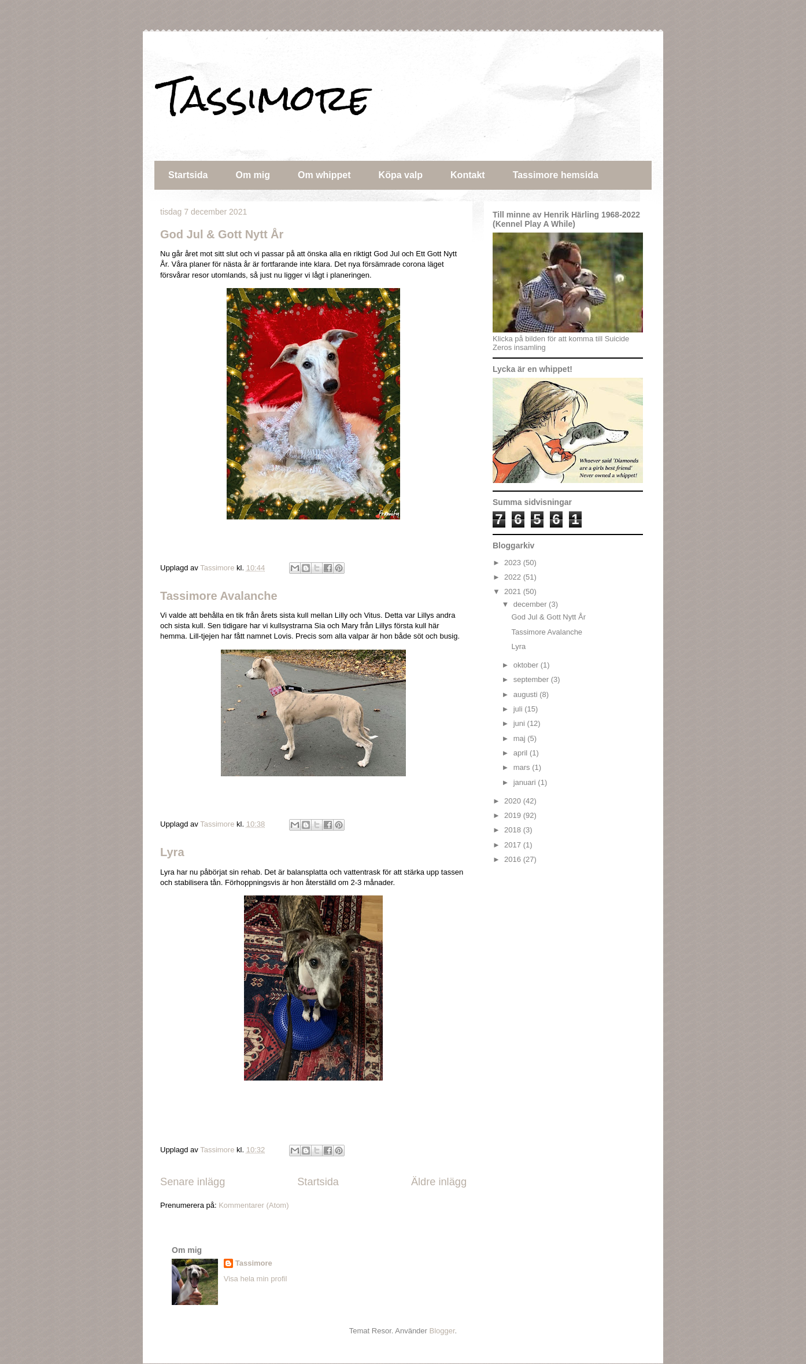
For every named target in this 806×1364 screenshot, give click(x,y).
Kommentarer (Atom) (254, 1205)
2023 (513, 562)
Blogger (442, 1330)
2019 (513, 815)
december (531, 604)
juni (520, 723)
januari (525, 782)
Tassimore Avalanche (219, 595)
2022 (513, 577)
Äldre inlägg (439, 1182)
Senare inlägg (192, 1182)
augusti (526, 694)
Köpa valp (401, 175)
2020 (513, 801)
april (521, 753)
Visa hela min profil (255, 1278)
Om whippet (324, 175)
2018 (513, 829)
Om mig (252, 175)
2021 (513, 591)
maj (520, 738)
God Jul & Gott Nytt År (221, 234)
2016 (513, 859)
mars (523, 767)
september (532, 679)
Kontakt (467, 175)
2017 (513, 844)
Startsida (188, 175)
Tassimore (265, 97)
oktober (527, 665)
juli (519, 709)
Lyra (172, 852)
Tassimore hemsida (555, 175)
